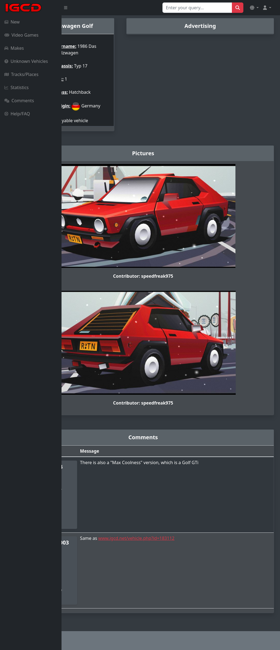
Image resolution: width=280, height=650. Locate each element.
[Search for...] (197, 7)
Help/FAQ (17, 114)
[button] (254, 7)
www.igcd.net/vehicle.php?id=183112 (178, 540)
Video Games (21, 35)
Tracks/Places (21, 74)
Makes (14, 48)
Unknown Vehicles (26, 61)
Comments (19, 101)
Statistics (16, 87)
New (12, 22)
